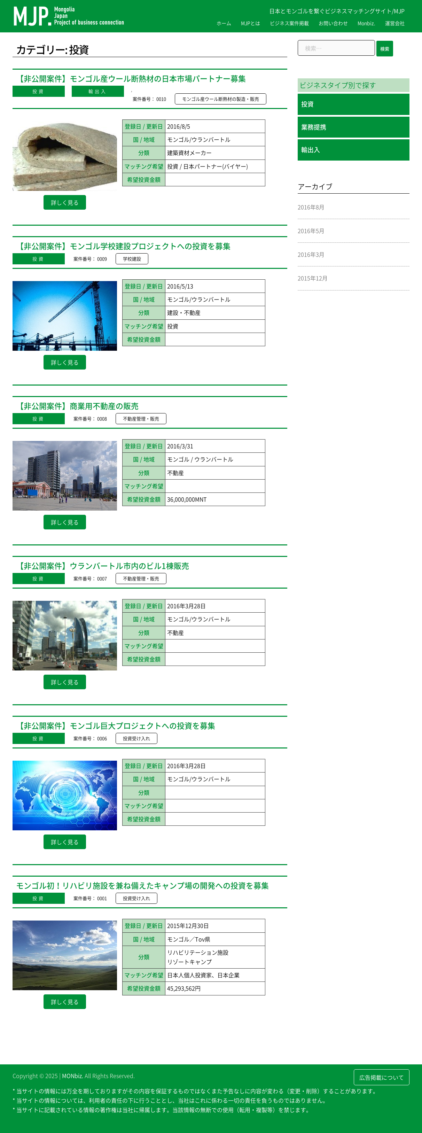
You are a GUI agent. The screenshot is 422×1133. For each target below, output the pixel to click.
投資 (38, 91)
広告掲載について (381, 1077)
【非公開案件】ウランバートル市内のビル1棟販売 (102, 565)
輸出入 (97, 91)
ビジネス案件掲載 (289, 23)
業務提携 (313, 127)
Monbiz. (366, 23)
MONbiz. (72, 1075)
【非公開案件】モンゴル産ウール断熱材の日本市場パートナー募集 (131, 78)
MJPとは (250, 23)
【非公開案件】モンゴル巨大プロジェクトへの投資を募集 (115, 725)
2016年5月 (311, 230)
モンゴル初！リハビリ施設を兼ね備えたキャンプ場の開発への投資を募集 (142, 885)
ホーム (224, 23)
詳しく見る (65, 202)
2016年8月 (311, 207)
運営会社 (395, 23)
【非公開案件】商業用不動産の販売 (77, 405)
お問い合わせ (333, 23)
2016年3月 (311, 254)
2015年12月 (313, 278)
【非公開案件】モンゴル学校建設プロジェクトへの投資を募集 (123, 245)
